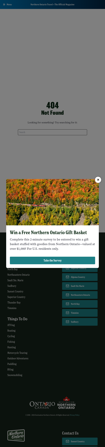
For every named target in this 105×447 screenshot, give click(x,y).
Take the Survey (53, 260)
